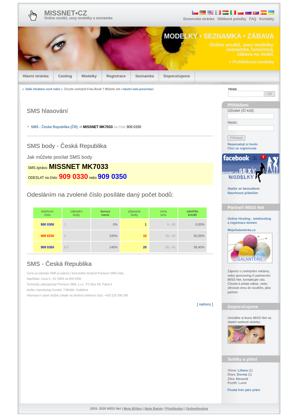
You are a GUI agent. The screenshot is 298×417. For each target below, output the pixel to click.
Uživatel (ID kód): (241, 111)
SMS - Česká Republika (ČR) (54, 127)
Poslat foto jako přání (244, 390)
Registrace (116, 76)
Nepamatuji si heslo (243, 144)
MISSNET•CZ (65, 13)
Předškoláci (175, 408)
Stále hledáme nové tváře (42, 89)
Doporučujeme (177, 76)
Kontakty (266, 19)
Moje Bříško (133, 408)
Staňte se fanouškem (244, 188)
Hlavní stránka (36, 76)
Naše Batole (153, 408)
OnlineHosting (197, 408)
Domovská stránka (198, 19)
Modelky (89, 76)
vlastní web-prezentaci (138, 89)
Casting (65, 76)
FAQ (252, 19)
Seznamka (144, 76)
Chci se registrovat (242, 148)
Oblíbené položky (231, 19)
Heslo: (232, 123)
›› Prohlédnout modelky (251, 62)
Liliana (243, 370)
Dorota (242, 374)
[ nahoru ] (205, 304)
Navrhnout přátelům (243, 193)
